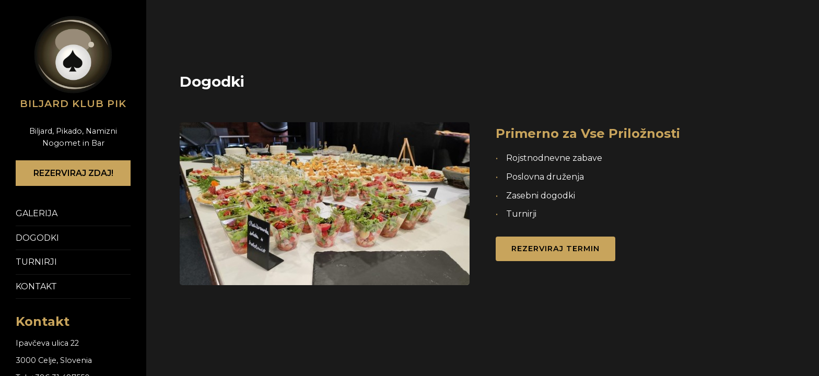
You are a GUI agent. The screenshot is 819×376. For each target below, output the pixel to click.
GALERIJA (36, 213)
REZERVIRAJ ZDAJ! (73, 173)
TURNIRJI (36, 262)
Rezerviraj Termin (555, 248)
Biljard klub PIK (73, 103)
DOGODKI (37, 238)
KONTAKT (36, 286)
